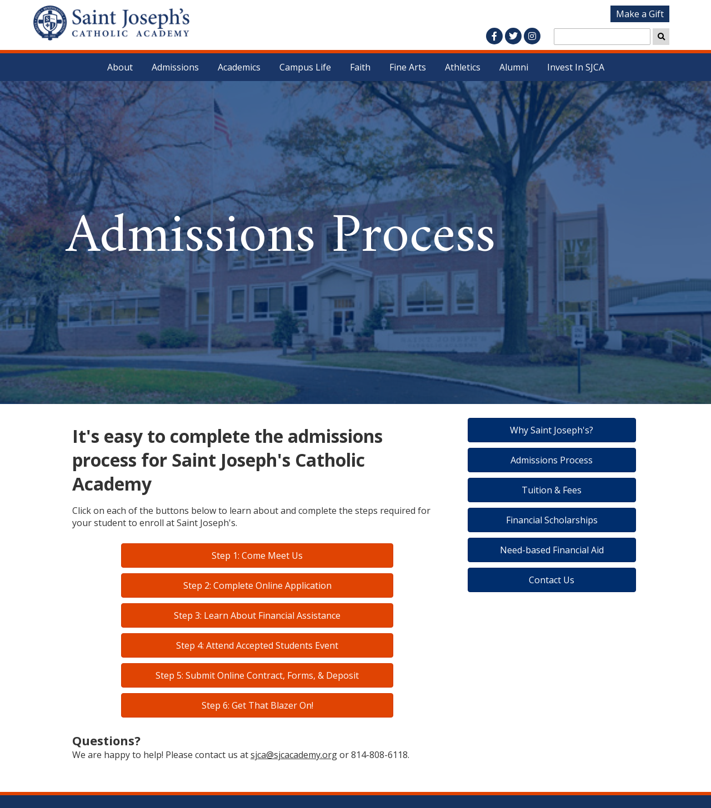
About (120, 67)
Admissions (175, 67)
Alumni (513, 67)
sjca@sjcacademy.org (294, 755)
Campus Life (305, 67)
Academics (239, 67)
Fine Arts (407, 67)
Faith (360, 67)
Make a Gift (640, 14)
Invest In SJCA (575, 67)
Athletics (462, 67)
